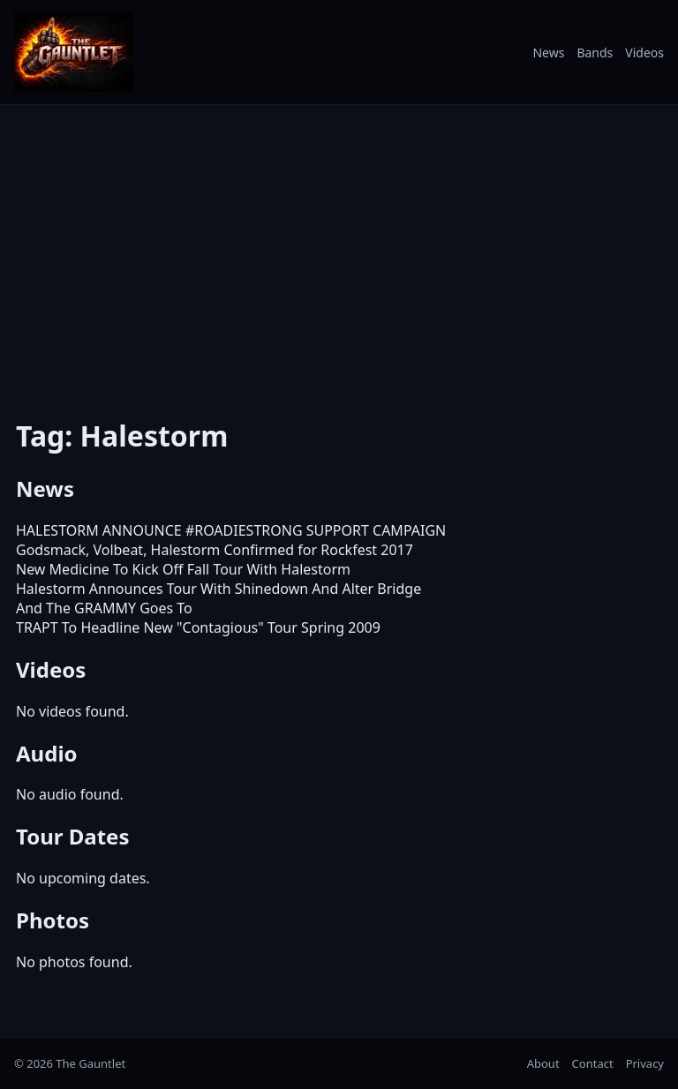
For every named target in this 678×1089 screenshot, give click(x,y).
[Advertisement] (339, 249)
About (543, 1063)
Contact (593, 1063)
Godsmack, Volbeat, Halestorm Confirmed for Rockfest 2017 (214, 550)
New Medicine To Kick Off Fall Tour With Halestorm (183, 569)
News (548, 52)
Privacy (645, 1063)
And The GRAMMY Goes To (104, 608)
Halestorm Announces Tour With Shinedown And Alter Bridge (218, 588)
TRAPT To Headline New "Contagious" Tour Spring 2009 (198, 627)
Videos (644, 52)
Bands (594, 52)
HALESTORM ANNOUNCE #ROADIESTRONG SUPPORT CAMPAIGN (231, 530)
